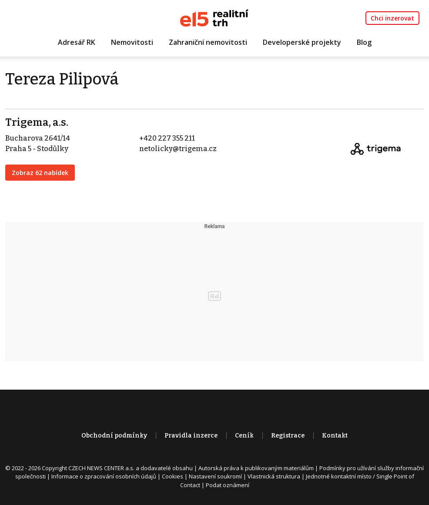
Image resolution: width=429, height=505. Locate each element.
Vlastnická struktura (274, 476)
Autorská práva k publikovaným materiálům (256, 468)
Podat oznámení (227, 485)
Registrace (288, 435)
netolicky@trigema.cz (178, 149)
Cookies (172, 476)
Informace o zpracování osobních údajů (103, 476)
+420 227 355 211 (167, 138)
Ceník (244, 435)
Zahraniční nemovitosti (208, 42)
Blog (364, 42)
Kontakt (335, 435)
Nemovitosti (132, 42)
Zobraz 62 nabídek (40, 172)
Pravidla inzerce (191, 435)
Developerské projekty (302, 42)
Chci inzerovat (392, 18)
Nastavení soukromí (215, 476)
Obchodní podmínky (114, 435)
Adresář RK (76, 42)
